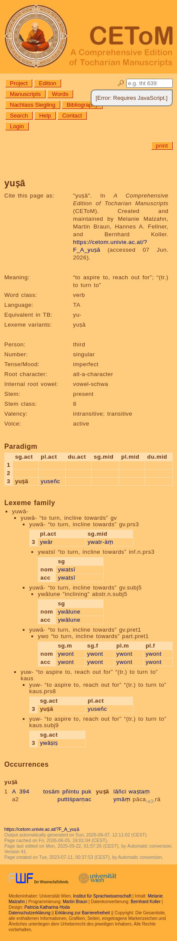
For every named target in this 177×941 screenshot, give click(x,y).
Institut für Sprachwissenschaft (102, 896)
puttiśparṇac (75, 799)
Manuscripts (25, 94)
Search (19, 115)
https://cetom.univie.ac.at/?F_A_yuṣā (41, 829)
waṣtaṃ (139, 791)
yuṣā (102, 791)
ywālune (69, 611)
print (162, 145)
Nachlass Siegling (32, 105)
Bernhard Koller (145, 901)
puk (87, 791)
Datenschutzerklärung (29, 912)
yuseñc (50, 481)
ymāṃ (121, 799)
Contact (72, 115)
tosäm (51, 791)
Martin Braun (75, 901)
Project (18, 83)
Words (60, 94)
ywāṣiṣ (49, 743)
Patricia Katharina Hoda (47, 907)
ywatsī (67, 569)
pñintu (70, 791)
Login (17, 126)
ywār (46, 542)
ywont (66, 654)
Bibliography (82, 105)
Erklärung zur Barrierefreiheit (82, 912)
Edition (47, 83)
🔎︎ (121, 83)
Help (45, 115)
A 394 (21, 791)
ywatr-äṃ (100, 542)
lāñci (119, 791)
